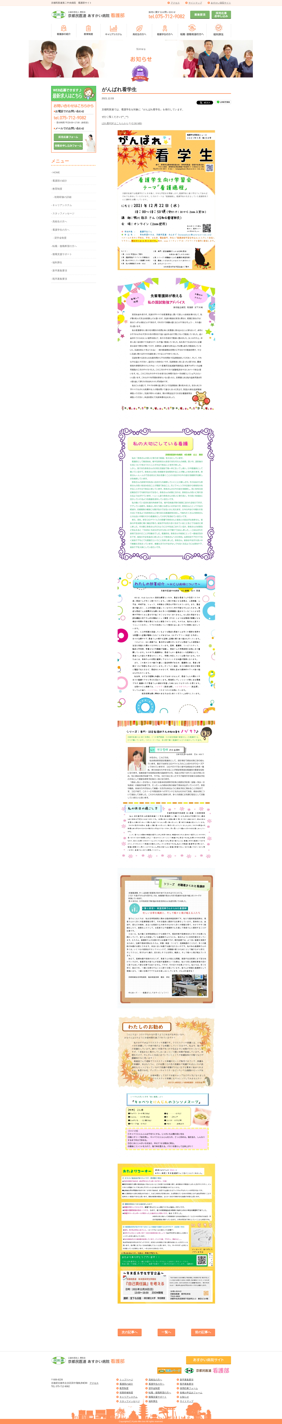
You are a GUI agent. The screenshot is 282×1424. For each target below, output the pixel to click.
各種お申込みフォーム (191, 1392)
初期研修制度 (126, 1392)
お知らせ (184, 1397)
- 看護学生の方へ (60, 229)
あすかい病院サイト (221, 3)
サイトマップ (195, 3)
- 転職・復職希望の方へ (64, 246)
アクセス (175, 3)
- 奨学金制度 (60, 237)
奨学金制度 (154, 1388)
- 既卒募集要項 (59, 278)
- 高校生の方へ (59, 221)
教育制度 (124, 1388)
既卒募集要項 (186, 1384)
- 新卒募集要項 (59, 270)
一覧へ (166, 1332)
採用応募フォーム (189, 1388)
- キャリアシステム (61, 205)
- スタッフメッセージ (63, 213)
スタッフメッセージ (130, 1401)
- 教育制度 (56, 188)
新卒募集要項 (186, 1379)
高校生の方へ (155, 1379)
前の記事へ (203, 1332)
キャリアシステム (129, 1397)
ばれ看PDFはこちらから (122, 123)
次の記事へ (130, 1332)
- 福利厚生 (56, 262)
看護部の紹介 (126, 1384)
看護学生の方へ (156, 1384)
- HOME (55, 172)
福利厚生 (153, 1401)
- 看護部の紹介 (59, 180)
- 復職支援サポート (61, 254)
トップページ (126, 1379)
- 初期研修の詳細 (62, 197)
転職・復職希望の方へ (160, 1392)
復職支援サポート (158, 1397)
